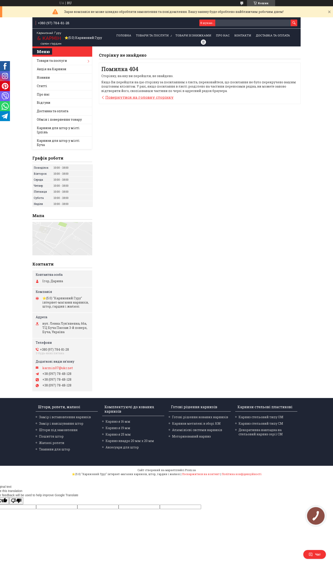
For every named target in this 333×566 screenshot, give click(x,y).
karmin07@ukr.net (57, 368)
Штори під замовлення (58, 430)
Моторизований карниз (191, 436)
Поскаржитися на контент (201, 474)
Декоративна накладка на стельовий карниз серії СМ (261, 432)
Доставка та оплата (273, 35)
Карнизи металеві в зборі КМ (196, 423)
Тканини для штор (54, 449)
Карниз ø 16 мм (118, 421)
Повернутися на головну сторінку (139, 97)
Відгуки (43, 102)
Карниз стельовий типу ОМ (261, 417)
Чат (315, 554)
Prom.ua (190, 470)
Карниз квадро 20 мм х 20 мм (130, 441)
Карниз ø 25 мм (118, 434)
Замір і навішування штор (61, 423)
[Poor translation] (16, 500)
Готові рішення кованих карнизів (200, 417)
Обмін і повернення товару (59, 119)
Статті (42, 86)
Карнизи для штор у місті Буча (58, 142)
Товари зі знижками (193, 35)
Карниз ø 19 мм (118, 428)
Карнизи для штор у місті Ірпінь (58, 130)
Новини (43, 77)
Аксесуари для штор (122, 447)
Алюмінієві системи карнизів (197, 430)
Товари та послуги (152, 35)
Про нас (223, 35)
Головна (123, 35)
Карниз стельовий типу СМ (261, 423)
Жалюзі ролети (51, 443)
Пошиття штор (51, 436)
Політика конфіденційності (241, 474)
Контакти (242, 35)
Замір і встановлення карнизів (65, 417)
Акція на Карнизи (51, 69)
